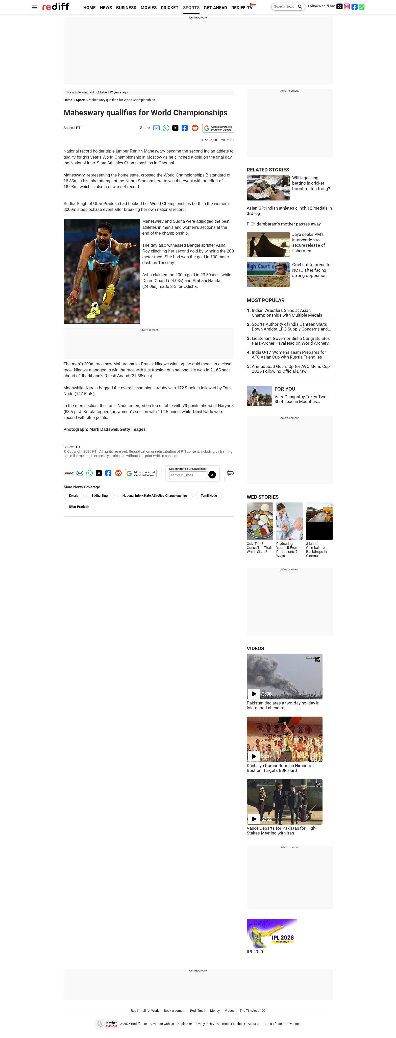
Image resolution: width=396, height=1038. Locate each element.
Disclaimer (184, 1024)
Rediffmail (197, 1010)
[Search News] (298, 7)
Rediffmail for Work (145, 1010)
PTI (79, 128)
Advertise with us (162, 1024)
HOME (89, 7)
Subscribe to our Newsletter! (188, 469)
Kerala (73, 495)
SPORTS (191, 7)
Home (68, 100)
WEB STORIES (263, 497)
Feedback (238, 1024)
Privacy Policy (204, 1024)
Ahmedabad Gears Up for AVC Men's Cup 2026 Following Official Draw (291, 369)
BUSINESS (126, 7)
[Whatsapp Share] (165, 127)
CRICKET (170, 7)
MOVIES (149, 7)
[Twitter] (339, 6)
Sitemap (223, 1024)
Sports (81, 100)
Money (215, 1010)
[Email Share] (155, 127)
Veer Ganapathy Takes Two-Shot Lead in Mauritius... (301, 399)
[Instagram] (347, 6)
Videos (230, 1010)
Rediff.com (139, 1024)
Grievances (292, 1024)
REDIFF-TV (242, 7)
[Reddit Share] (194, 127)
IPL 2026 (255, 951)
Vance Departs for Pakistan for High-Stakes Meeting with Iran (282, 831)
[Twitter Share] (175, 127)
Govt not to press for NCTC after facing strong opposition (312, 270)
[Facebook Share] (184, 127)
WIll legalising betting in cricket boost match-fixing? (311, 183)
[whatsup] (362, 6)
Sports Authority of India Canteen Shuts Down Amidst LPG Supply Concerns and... (291, 327)
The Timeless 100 (252, 1010)
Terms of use (272, 1024)
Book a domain (174, 1010)
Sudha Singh (100, 495)
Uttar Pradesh (79, 507)
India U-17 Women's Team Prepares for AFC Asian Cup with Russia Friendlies (289, 355)
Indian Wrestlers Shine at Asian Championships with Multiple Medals (287, 313)
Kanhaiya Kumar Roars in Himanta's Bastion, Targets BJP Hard (280, 768)
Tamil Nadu (209, 495)
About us (254, 1024)
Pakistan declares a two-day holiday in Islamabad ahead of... (283, 705)
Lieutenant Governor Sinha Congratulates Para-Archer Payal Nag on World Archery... (291, 341)
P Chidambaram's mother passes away (284, 224)
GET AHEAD (215, 7)
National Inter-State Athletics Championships (155, 495)
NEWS (106, 7)
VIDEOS (255, 648)
